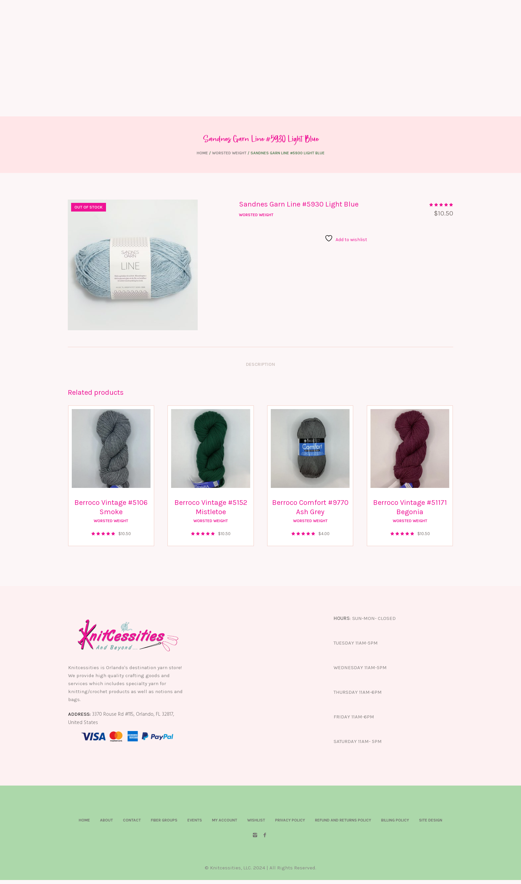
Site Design (430, 820)
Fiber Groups (164, 820)
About (106, 820)
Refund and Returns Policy (343, 820)
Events (194, 820)
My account (224, 820)
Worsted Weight (229, 153)
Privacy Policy (290, 820)
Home (202, 153)
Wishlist (256, 820)
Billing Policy (395, 820)
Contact (132, 820)
